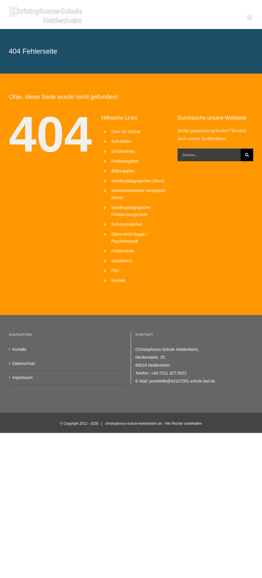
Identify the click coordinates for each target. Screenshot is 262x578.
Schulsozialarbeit (126, 224)
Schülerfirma (123, 151)
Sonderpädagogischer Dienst (137, 180)
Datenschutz (23, 363)
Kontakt (118, 280)
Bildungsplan (123, 171)
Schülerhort (121, 261)
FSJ (115, 270)
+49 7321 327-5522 (169, 373)
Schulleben (121, 141)
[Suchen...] (209, 155)
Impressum (22, 377)
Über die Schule (126, 131)
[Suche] (247, 155)
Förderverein (123, 251)
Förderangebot (124, 161)
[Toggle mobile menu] (250, 18)
